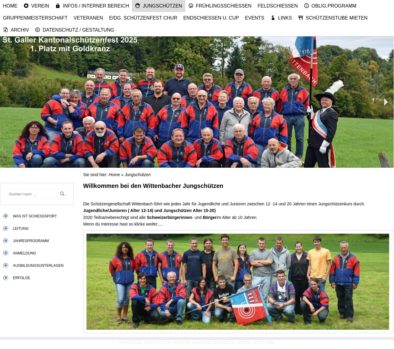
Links (281, 17)
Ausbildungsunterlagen (38, 265)
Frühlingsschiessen (220, 5)
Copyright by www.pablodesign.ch (199, 343)
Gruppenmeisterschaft (35, 17)
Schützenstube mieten (332, 17)
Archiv (16, 30)
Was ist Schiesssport (35, 216)
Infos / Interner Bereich (92, 5)
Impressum (130, 343)
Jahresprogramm (31, 241)
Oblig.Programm (330, 5)
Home (10, 5)
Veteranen (88, 17)
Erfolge (21, 278)
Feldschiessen (278, 5)
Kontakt (152, 343)
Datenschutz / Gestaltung (74, 30)
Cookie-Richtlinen (256, 343)
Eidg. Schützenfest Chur (143, 17)
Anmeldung (24, 253)
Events (254, 17)
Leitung (21, 228)
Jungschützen (158, 5)
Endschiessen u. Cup (211, 17)
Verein (36, 5)
